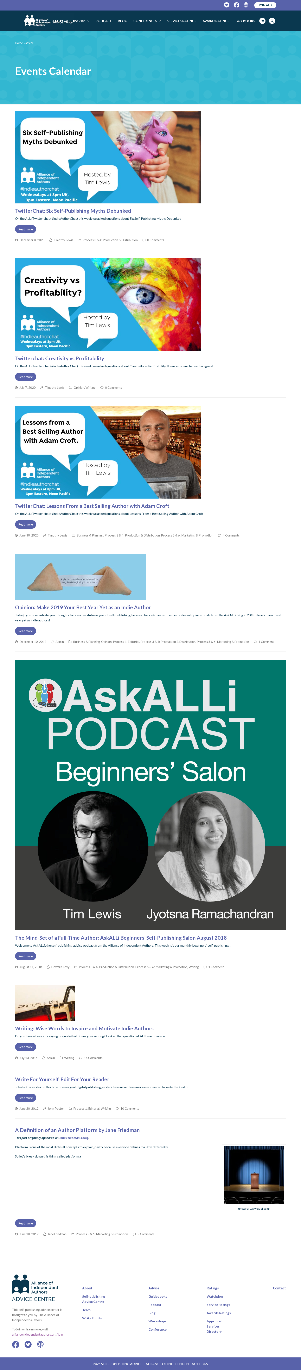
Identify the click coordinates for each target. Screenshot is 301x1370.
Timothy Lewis (63, 240)
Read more (25, 229)
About (87, 1288)
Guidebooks (157, 1296)
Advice (153, 1288)
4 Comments (231, 535)
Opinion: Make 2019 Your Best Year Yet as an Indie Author (83, 607)
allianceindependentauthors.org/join (37, 1334)
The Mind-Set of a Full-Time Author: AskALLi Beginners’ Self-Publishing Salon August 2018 (121, 937)
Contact (279, 1288)
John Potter (56, 1108)
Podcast (154, 1305)
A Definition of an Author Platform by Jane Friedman (77, 1130)
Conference (157, 1329)
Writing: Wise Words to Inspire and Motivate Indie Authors (84, 1028)
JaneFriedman (57, 1234)
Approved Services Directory (214, 1326)
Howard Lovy (60, 967)
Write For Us (92, 1318)
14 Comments (93, 1058)
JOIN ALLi (265, 5)
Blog (151, 1313)
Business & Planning (90, 535)
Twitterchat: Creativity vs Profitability (59, 358)
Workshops (157, 1321)
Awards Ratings (219, 1313)
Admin (60, 641)
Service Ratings (218, 1305)
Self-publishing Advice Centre (93, 1298)
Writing (90, 387)
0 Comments (155, 240)
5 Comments (145, 1234)
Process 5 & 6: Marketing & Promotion (187, 535)
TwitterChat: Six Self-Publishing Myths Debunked (73, 211)
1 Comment (266, 641)
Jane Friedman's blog (73, 1138)
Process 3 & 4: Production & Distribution (110, 240)
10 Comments (129, 1108)
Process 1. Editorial (126, 641)
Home (19, 43)
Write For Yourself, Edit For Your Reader (62, 1079)
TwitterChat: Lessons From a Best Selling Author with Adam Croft (92, 506)
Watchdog (215, 1296)
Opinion (79, 387)
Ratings (213, 1288)
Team (86, 1310)
